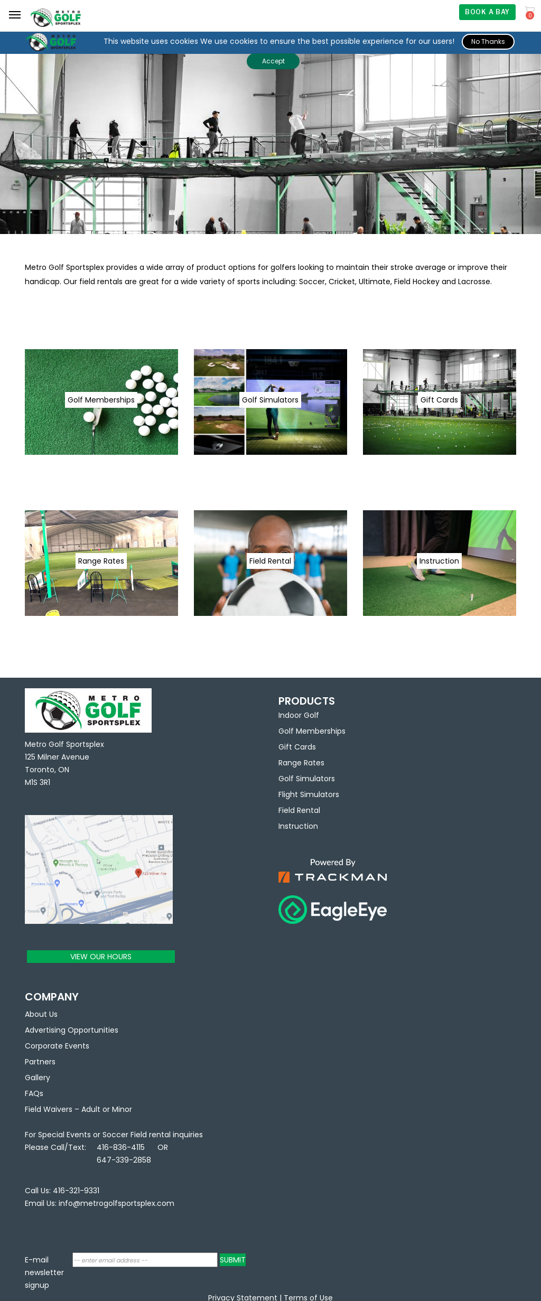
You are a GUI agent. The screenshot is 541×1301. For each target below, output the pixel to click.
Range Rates (301, 762)
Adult (90, 1109)
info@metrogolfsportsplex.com (116, 1203)
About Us (41, 1014)
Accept (273, 61)
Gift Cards (297, 747)
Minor (122, 1109)
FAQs (34, 1093)
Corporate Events (57, 1046)
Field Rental (299, 810)
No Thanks (488, 41)
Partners (40, 1061)
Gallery (37, 1077)
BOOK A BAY (487, 12)
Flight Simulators (308, 794)
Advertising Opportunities (71, 1030)
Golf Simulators (306, 778)
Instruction (298, 826)
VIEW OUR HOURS (101, 956)
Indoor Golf (298, 715)
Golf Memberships (312, 731)
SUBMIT (233, 1260)
